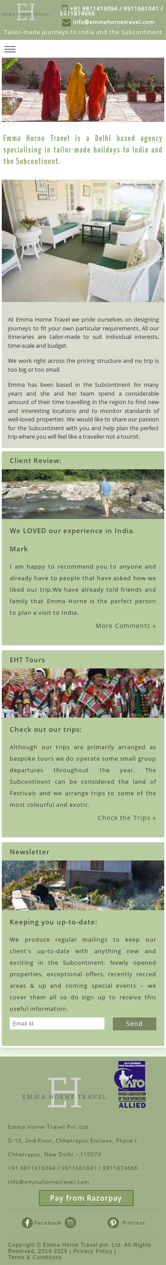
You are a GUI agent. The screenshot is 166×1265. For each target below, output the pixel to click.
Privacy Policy (93, 1251)
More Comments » (126, 625)
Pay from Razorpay (86, 1198)
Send (134, 1023)
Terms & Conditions (35, 1257)
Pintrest (126, 1222)
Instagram (82, 1222)
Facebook (42, 1222)
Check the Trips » (127, 817)
